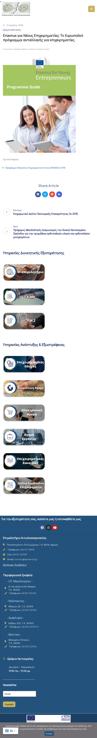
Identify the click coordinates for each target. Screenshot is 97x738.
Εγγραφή (9, 704)
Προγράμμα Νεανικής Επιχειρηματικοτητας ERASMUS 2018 (35, 167)
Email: (22, 559)
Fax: (17, 554)
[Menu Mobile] (91, 9)
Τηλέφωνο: (20, 549)
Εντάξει (49, 734)
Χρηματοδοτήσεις (12, 29)
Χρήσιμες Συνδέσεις (15, 564)
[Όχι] (93, 730)
